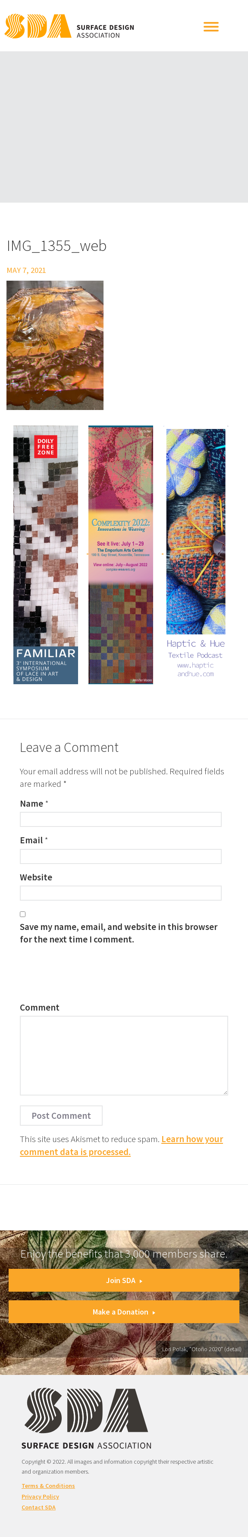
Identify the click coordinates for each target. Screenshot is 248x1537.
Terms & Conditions (48, 1486)
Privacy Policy (40, 1496)
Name (31, 803)
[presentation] (85, 975)
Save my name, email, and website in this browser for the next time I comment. (118, 933)
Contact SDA (39, 1507)
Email (31, 840)
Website (36, 877)
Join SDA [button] (124, 1280)
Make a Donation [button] (124, 1312)
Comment (40, 1007)
